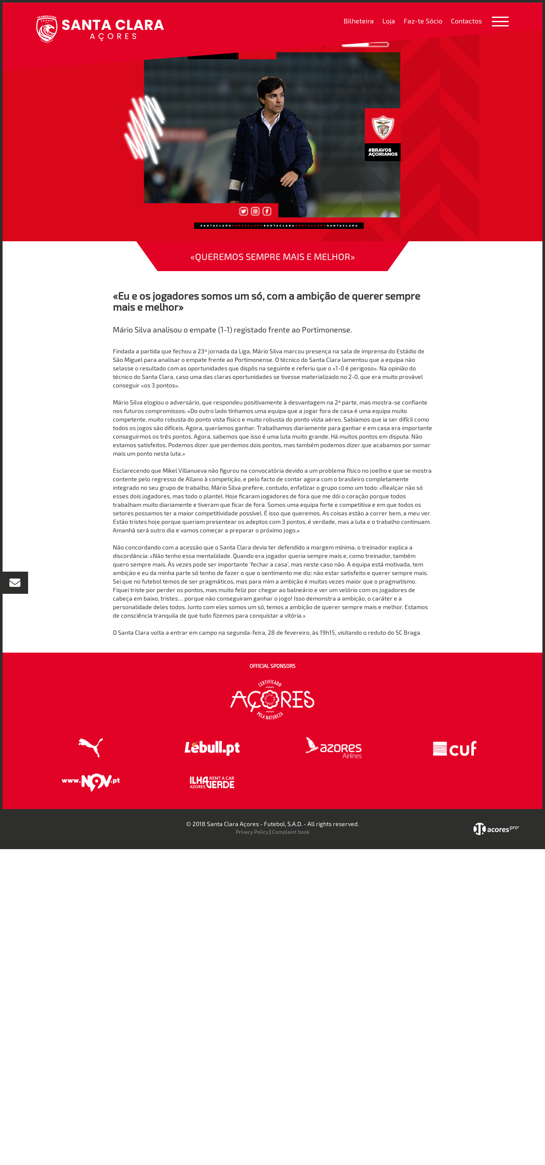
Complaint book (291, 832)
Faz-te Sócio (423, 21)
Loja (388, 21)
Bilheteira (359, 21)
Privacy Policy (252, 832)
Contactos (466, 21)
